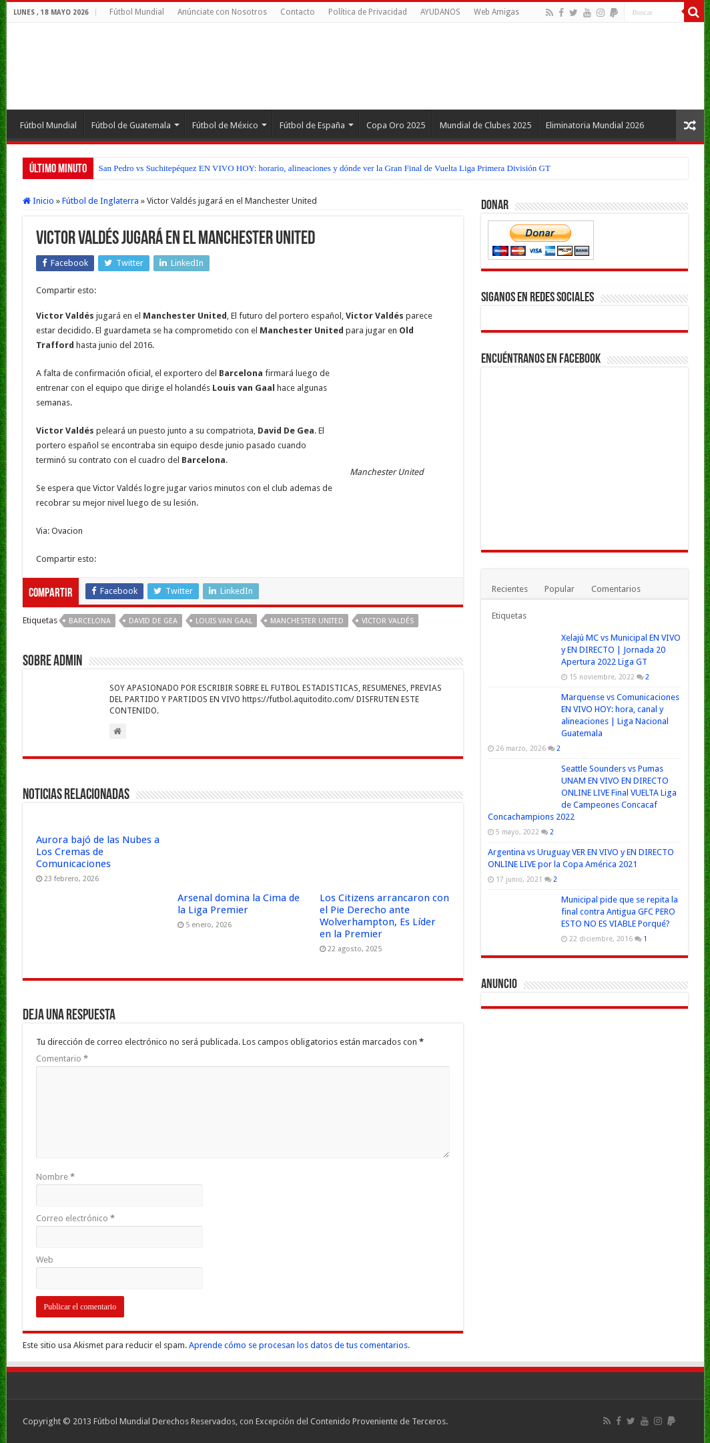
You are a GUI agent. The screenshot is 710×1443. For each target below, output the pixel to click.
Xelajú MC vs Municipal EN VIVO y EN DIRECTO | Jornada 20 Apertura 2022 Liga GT (621, 650)
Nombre (55, 1177)
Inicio (38, 201)
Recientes (510, 589)
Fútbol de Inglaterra (100, 201)
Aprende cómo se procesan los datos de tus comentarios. (299, 1345)
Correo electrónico (75, 1218)
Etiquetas (509, 616)
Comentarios (616, 589)
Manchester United (307, 621)
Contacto (297, 12)
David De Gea (153, 621)
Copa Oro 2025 (395, 125)
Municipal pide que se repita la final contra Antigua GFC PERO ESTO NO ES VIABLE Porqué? (619, 912)
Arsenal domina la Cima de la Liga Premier (239, 904)
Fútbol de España (312, 125)
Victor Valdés (388, 621)
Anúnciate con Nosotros (222, 12)
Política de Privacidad (367, 12)
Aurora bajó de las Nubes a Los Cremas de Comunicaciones (97, 852)
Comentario (62, 1059)
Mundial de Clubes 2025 (485, 125)
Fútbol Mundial (136, 12)
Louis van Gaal (224, 621)
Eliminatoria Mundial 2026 (595, 125)
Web (44, 1260)
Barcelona (90, 621)
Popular (560, 589)
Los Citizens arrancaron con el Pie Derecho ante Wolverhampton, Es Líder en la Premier (384, 916)
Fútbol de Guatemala (131, 125)
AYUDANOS (440, 12)
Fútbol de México (225, 125)
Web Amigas (496, 12)
